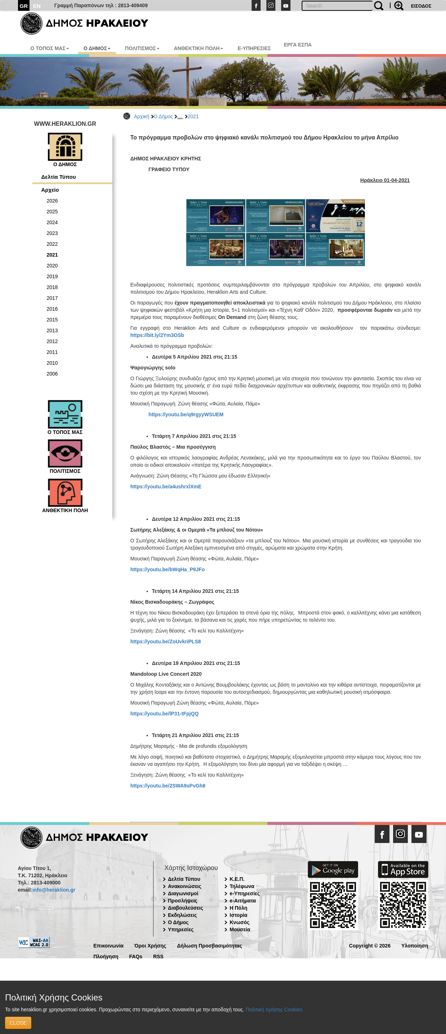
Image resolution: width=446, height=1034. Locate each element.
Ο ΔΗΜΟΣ (97, 48)
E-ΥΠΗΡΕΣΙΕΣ (254, 48)
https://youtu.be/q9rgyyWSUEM (186, 414)
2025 (52, 211)
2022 (52, 244)
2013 (52, 330)
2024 (52, 222)
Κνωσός (239, 922)
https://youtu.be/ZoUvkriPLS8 (165, 641)
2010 (52, 363)
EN (37, 6)
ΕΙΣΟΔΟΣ (421, 6)
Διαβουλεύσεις (185, 908)
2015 (52, 320)
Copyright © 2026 (370, 945)
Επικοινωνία (109, 945)
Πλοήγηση (106, 956)
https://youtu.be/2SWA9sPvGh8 (167, 786)
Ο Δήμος (163, 116)
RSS (158, 956)
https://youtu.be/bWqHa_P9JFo (167, 569)
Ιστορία (238, 915)
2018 (52, 287)
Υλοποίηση (414, 945)
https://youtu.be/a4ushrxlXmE (166, 486)
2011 (52, 352)
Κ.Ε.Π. (237, 879)
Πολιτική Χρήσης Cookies (273, 1009)
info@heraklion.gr (53, 890)
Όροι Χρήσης (150, 945)
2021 (193, 116)
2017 (52, 298)
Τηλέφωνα (242, 886)
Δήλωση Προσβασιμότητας (209, 945)
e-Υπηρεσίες (245, 893)
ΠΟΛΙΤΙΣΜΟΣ (142, 48)
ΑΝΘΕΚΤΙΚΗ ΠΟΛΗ (198, 48)
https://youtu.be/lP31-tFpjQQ (164, 713)
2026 (52, 201)
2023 (52, 233)
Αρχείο (50, 190)
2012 (52, 341)
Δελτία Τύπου (58, 177)
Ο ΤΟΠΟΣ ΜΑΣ (50, 48)
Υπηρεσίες (181, 929)
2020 (52, 266)
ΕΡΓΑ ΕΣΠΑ (298, 45)
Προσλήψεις (183, 901)
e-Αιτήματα (243, 901)
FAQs (136, 956)
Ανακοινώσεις (185, 886)
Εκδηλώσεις (182, 915)
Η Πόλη (238, 908)
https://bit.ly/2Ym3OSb (157, 335)
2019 (52, 276)
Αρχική (141, 116)
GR (24, 6)
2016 (52, 309)
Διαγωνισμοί (183, 893)
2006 (52, 374)
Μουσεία (240, 929)
